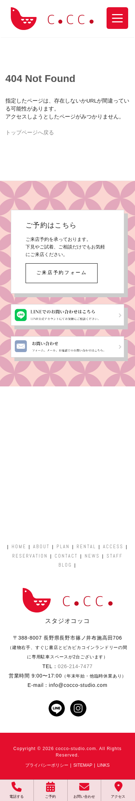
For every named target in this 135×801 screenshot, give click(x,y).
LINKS (103, 765)
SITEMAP (83, 765)
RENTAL (86, 547)
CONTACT (66, 556)
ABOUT (41, 547)
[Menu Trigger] (117, 18)
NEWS (92, 556)
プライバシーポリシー (46, 765)
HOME (19, 547)
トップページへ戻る (29, 132)
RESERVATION (30, 556)
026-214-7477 (75, 666)
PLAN (63, 547)
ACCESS (113, 547)
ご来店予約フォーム (61, 272)
